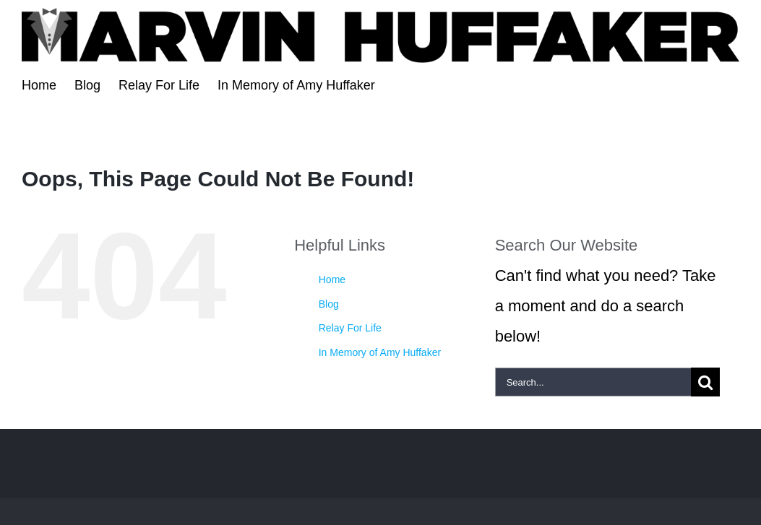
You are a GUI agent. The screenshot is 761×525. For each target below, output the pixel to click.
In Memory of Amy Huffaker (380, 352)
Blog (329, 304)
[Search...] (593, 382)
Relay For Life (350, 328)
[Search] (705, 382)
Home (332, 279)
